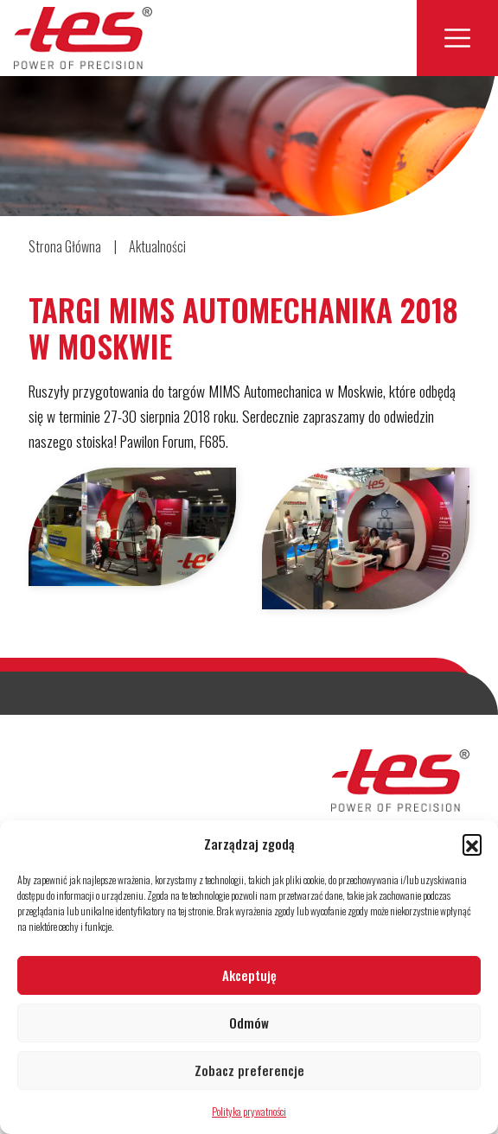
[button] (472, 843)
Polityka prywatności (249, 1111)
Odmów (249, 1022)
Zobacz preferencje (249, 1070)
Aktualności (157, 246)
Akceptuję (249, 974)
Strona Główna (65, 246)
